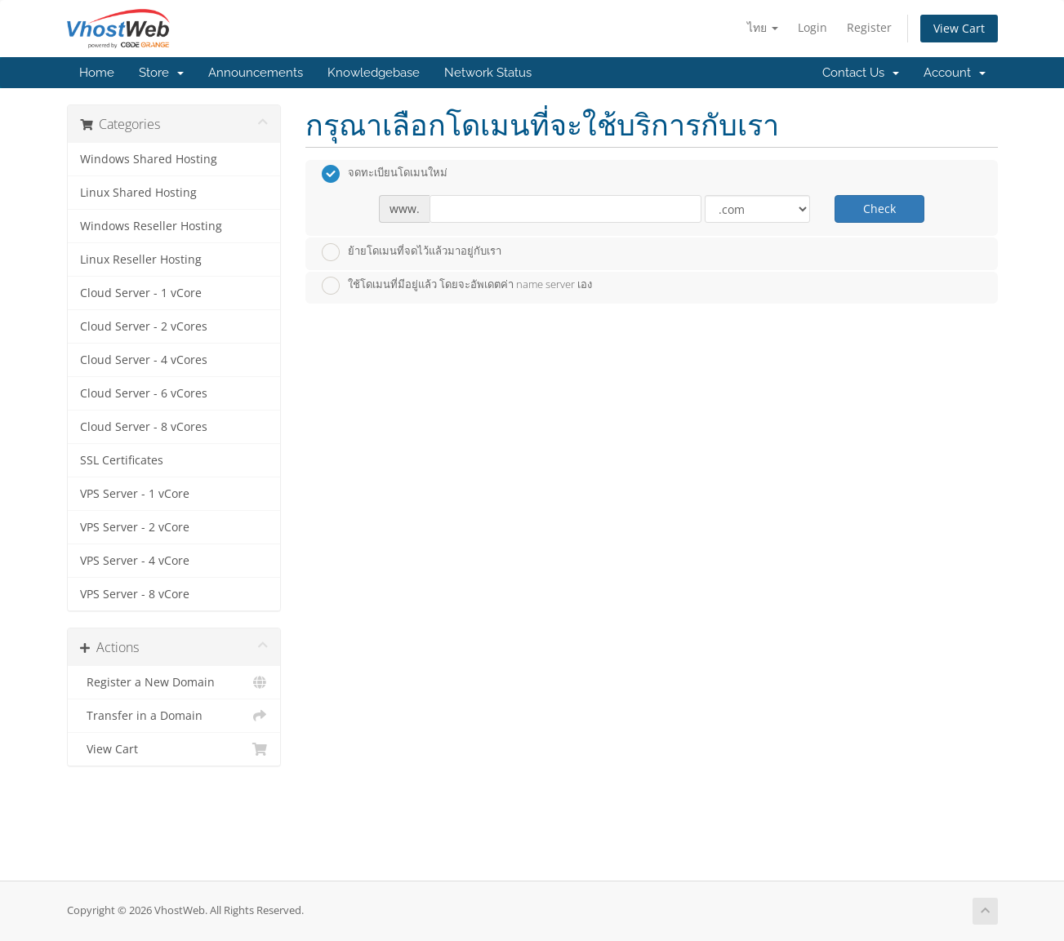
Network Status (488, 72)
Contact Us (860, 72)
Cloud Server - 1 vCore (141, 293)
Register (869, 27)
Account (955, 72)
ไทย (762, 27)
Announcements (255, 72)
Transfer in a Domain (174, 716)
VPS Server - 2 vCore (134, 527)
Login (812, 27)
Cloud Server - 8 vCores (143, 426)
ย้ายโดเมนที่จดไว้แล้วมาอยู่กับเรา (411, 252)
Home (96, 72)
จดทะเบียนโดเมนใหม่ (384, 174)
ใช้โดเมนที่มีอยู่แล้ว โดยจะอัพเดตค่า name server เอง (457, 286)
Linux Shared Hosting (138, 192)
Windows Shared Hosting (148, 159)
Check (879, 208)
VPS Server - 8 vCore (134, 594)
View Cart (959, 28)
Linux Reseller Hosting (141, 259)
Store (161, 72)
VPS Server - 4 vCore (134, 560)
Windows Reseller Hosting (151, 226)
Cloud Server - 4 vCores (143, 360)
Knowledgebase (373, 72)
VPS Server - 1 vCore (134, 493)
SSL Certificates (121, 460)
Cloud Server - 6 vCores (143, 393)
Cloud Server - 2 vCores (143, 326)
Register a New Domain (174, 682)
